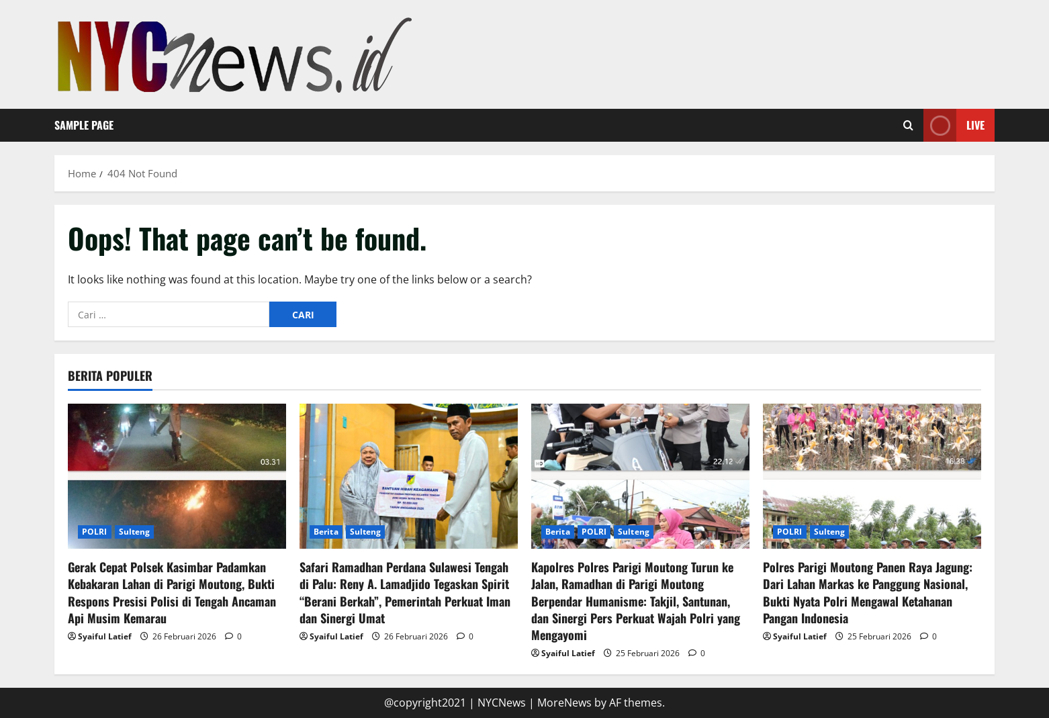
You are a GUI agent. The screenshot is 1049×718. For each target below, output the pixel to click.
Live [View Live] (954, 125)
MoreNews (564, 702)
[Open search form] (908, 125)
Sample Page (83, 125)
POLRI (94, 531)
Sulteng (134, 531)
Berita (326, 531)
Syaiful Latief (105, 636)
